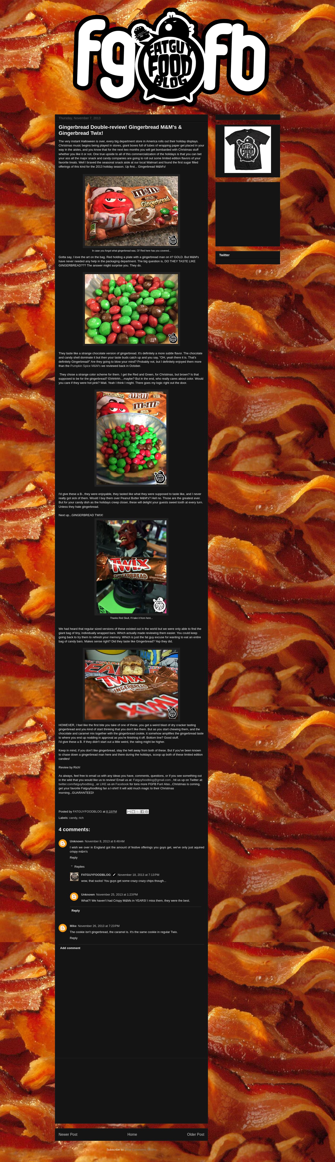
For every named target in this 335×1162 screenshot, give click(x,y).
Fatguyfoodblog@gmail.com (151, 780)
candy (73, 818)
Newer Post (68, 1134)
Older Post (195, 1134)
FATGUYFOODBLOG (88, 811)
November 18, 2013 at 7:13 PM (138, 874)
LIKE (103, 784)
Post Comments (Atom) (140, 1149)
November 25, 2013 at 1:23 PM (117, 894)
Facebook (122, 784)
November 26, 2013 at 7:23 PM (99, 926)
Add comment (70, 948)
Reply (73, 857)
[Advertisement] (131, 1091)
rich (81, 818)
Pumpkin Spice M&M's (85, 366)
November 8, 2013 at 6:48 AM (105, 841)
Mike (73, 926)
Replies (79, 866)
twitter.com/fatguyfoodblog (77, 784)
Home (132, 1134)
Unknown (77, 841)
